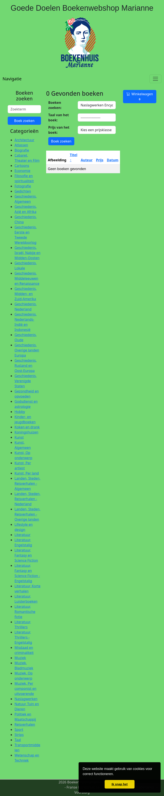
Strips (19, 734)
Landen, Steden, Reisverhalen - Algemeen (27, 483)
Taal (18, 739)
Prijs (99, 160)
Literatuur (23, 534)
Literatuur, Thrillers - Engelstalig (23, 637)
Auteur (87, 160)
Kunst (19, 437)
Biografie (22, 150)
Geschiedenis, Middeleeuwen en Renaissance (27, 278)
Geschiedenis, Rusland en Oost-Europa (26, 365)
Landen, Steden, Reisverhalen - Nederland (27, 498)
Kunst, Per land (27, 473)
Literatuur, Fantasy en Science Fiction (26, 555)
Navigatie (12, 79)
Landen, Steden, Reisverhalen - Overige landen (27, 514)
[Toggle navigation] (155, 79)
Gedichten (23, 191)
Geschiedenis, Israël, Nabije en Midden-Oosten (27, 252)
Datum (112, 160)
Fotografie (23, 186)
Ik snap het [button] (119, 784)
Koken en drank (27, 427)
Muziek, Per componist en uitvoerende (25, 688)
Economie (22, 170)
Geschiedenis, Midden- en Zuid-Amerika (26, 293)
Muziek (20, 657)
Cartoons (22, 165)
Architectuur (24, 140)
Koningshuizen (26, 432)
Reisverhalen (25, 724)
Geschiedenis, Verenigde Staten (26, 380)
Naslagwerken (26, 698)
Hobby (20, 411)
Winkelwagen (139, 96)
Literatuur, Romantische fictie (25, 611)
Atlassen (21, 145)
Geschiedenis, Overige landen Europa (27, 350)
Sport (19, 729)
